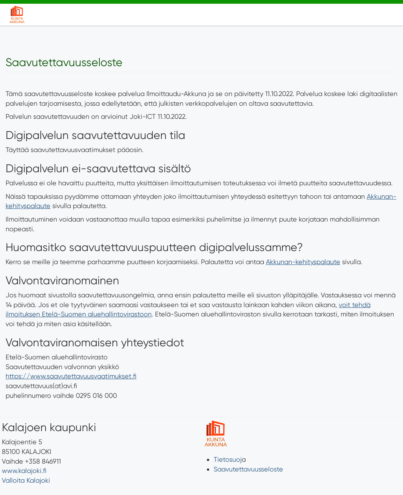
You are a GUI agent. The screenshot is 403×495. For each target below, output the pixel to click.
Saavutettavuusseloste (248, 469)
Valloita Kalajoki (26, 480)
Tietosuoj (228, 459)
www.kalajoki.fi (24, 470)
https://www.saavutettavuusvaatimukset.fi (71, 376)
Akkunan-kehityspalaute (303, 262)
